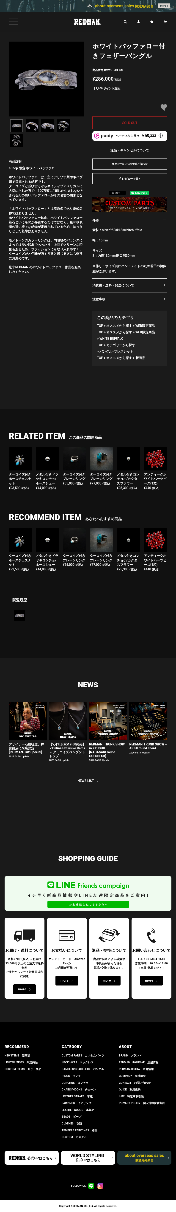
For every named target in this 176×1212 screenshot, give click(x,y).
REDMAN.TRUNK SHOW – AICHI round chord (148, 746)
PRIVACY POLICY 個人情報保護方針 (142, 1103)
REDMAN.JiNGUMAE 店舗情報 (138, 1062)
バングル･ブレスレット (116, 351)
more (163, 5)
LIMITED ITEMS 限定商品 (21, 1062)
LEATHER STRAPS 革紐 (77, 1096)
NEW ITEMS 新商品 (17, 1055)
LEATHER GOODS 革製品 (78, 1110)
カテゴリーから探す (120, 345)
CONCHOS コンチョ (75, 1083)
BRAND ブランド (130, 1055)
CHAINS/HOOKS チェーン (79, 1089)
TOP (100, 326)
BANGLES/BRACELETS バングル (83, 1069)
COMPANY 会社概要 (132, 1076)
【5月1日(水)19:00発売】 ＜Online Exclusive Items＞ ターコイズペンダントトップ (67, 750)
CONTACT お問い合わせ (135, 1083)
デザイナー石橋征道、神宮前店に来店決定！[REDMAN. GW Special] (26, 748)
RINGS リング (71, 1076)
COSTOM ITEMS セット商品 (23, 1069)
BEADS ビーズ (71, 1116)
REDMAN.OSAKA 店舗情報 (136, 1069)
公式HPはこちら (39, 1158)
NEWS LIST (86, 781)
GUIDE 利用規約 (129, 1089)
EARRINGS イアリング (76, 1103)
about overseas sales (144, 1157)
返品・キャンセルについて (129, 150)
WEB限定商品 (145, 326)
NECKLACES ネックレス (78, 1062)
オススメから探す (119, 326)
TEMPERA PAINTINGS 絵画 (79, 1130)
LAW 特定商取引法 (131, 1096)
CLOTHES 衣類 (72, 1123)
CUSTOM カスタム (74, 1137)
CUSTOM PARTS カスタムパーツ (83, 1055)
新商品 (140, 358)
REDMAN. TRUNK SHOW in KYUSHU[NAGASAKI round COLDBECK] (107, 750)
